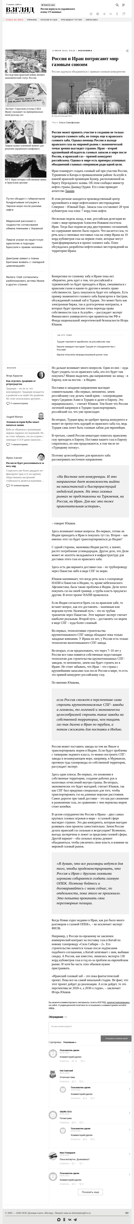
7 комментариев (19, 444)
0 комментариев (19, 403)
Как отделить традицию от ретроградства (21, 382)
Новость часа (49, 5)
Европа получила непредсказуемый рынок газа (82, 354)
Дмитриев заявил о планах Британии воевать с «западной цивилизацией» (25, 262)
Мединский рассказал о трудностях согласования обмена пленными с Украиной (24, 224)
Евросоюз (92, 20)
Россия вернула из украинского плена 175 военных (58, 10)
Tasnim (69, 191)
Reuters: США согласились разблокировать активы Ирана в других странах (25, 280)
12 (75, 1061)
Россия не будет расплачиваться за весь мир (25, 464)
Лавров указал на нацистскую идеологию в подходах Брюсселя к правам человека (24, 243)
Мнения (11, 368)
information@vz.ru (81, 1213)
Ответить (64, 1061)
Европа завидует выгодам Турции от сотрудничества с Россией (86, 348)
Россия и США (49, 20)
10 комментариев (20, 485)
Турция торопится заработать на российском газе (83, 341)
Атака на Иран (14, 20)
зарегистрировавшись (118, 1002)
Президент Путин (71, 20)
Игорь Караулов (14, 375)
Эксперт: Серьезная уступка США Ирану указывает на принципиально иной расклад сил (24, 111)
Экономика (85, 51)
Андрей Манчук (14, 416)
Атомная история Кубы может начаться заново (22, 423)
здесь (51, 1008)
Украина (32, 20)
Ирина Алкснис (14, 457)
